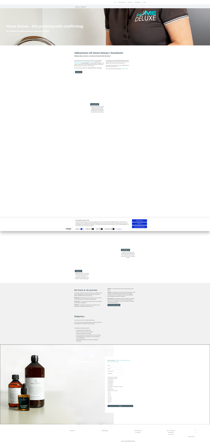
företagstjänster (77, 63)
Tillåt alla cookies (139, 437)
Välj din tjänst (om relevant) (112, 377)
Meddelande (110, 373)
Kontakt (144, 2)
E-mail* (109, 368)
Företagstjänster (138, 2)
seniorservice (91, 61)
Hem (115, 2)
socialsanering (84, 61)
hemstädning (79, 61)
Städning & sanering (122, 2)
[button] (13, 34)
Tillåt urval (139, 440)
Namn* (109, 365)
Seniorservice (130, 2)
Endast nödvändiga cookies (139, 443)
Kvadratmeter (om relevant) (112, 390)
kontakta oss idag (124, 68)
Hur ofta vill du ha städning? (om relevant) (115, 386)
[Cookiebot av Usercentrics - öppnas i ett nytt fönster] (68, 446)
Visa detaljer (118, 445)
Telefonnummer (110, 371)
